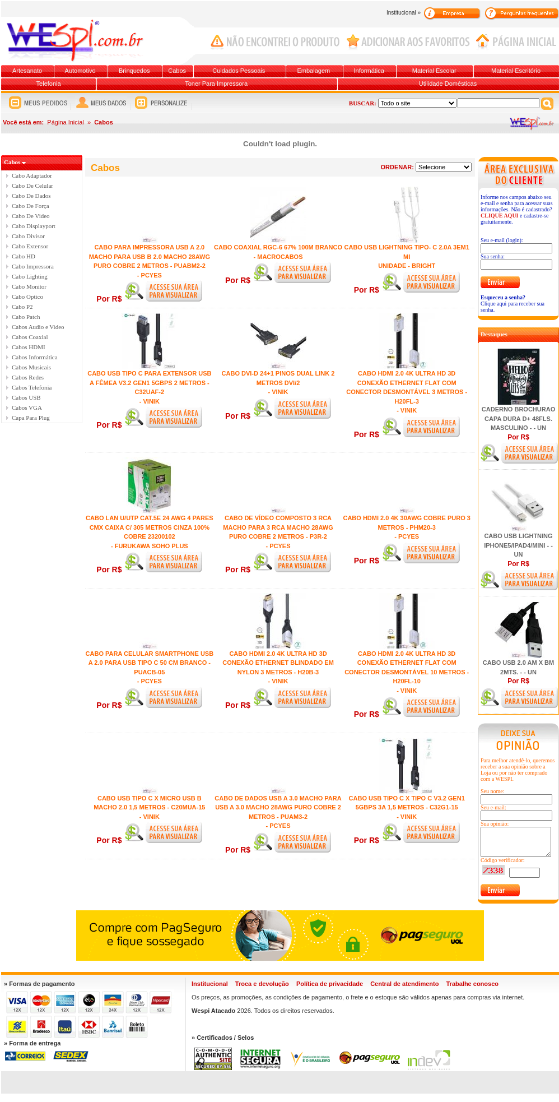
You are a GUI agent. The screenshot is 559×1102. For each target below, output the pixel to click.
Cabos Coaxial (30, 337)
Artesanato (27, 70)
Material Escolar (434, 70)
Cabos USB (26, 397)
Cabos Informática (35, 357)
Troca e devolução (262, 983)
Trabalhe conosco (472, 983)
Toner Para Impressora (216, 83)
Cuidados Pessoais (238, 70)
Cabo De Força (30, 205)
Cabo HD (23, 256)
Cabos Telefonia (32, 387)
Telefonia (48, 83)
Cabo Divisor (28, 236)
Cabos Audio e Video (38, 326)
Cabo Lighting (30, 276)
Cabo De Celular (32, 185)
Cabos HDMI (28, 347)
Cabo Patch (26, 316)
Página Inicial (65, 122)
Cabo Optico (27, 296)
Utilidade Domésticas (448, 83)
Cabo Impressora (33, 266)
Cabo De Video (31, 215)
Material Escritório (516, 70)
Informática (369, 70)
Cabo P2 (22, 306)
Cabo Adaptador (32, 175)
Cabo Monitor (29, 286)
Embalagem (313, 70)
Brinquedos (134, 70)
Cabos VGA (27, 407)
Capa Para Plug (31, 417)
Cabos (177, 70)
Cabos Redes (28, 377)
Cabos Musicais (31, 367)
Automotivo (80, 70)
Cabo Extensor (30, 246)
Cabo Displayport (33, 226)
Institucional (210, 983)
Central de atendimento (404, 983)
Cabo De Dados (31, 195)
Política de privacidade (329, 983)
